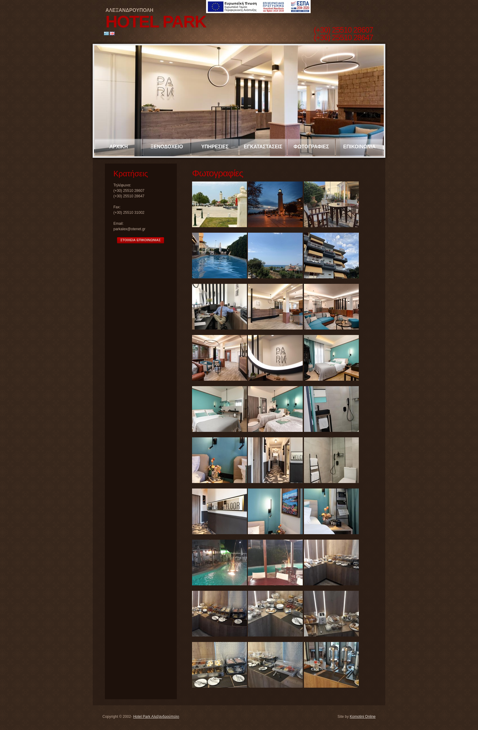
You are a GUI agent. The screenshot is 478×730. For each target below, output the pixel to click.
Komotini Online (363, 716)
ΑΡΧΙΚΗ (118, 146)
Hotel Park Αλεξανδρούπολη (156, 716)
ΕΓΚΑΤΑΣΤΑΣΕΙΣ (263, 146)
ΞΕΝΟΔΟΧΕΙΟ (167, 146)
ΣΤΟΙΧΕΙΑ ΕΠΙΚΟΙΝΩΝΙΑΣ (140, 240)
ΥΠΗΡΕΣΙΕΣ (214, 146)
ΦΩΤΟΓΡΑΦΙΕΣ (311, 146)
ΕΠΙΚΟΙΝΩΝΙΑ (359, 146)
